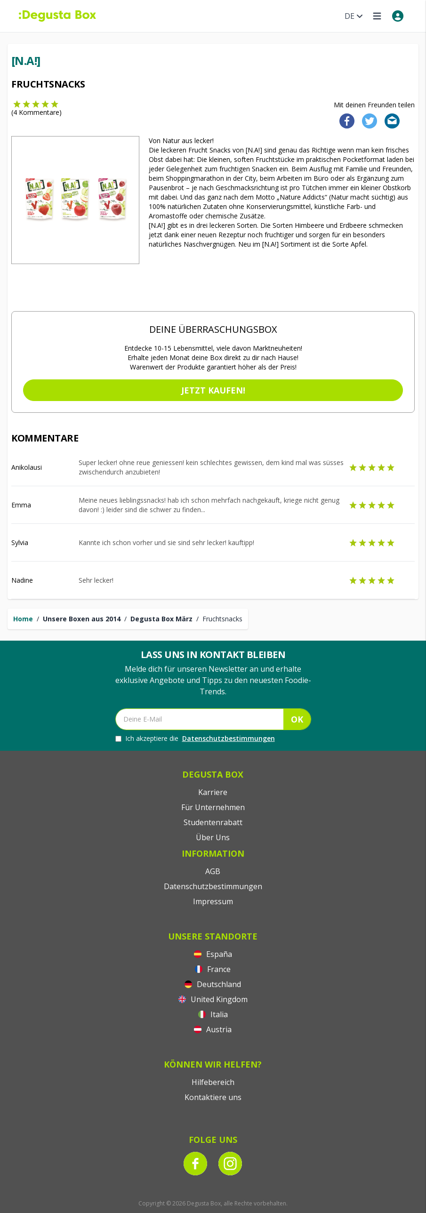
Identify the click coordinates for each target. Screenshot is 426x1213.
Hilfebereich (213, 1082)
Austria (213, 1029)
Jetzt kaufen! (213, 390)
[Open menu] (377, 16)
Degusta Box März (161, 618)
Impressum (213, 901)
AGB (212, 871)
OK (297, 719)
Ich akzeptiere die (195, 738)
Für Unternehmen (213, 807)
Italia (213, 1014)
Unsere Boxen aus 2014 (82, 618)
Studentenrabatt (213, 822)
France (213, 969)
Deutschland (213, 984)
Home (23, 618)
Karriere (212, 792)
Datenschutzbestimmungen (228, 738)
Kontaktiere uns (213, 1097)
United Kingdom (213, 999)
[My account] (397, 16)
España (213, 954)
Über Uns (213, 837)
